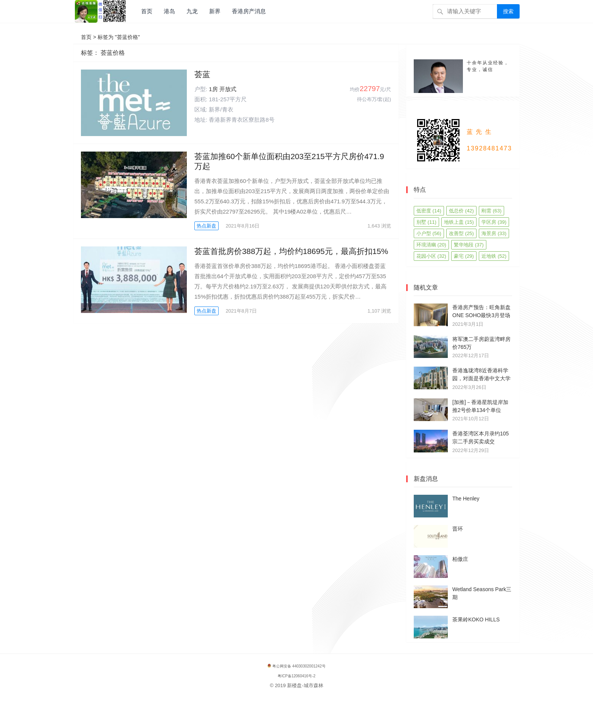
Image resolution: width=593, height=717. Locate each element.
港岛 (169, 11)
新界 (214, 11)
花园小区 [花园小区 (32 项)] (431, 256)
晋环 (457, 529)
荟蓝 (202, 74)
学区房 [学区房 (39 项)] (493, 222)
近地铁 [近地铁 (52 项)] (493, 256)
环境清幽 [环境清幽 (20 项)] (431, 245)
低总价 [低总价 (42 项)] (461, 211)
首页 (146, 11)
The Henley (466, 499)
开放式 (227, 89)
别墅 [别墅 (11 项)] (426, 222)
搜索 (508, 11)
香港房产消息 (249, 11)
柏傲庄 (460, 559)
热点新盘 (206, 226)
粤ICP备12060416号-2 (296, 676)
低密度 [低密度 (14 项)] (428, 211)
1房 (213, 89)
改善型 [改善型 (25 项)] (461, 233)
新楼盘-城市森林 (305, 685)
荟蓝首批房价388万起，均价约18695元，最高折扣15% (291, 251)
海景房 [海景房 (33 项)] (493, 233)
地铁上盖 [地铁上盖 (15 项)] (459, 222)
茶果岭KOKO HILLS (476, 619)
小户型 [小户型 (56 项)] (428, 233)
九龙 (192, 11)
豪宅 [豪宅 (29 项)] (464, 256)
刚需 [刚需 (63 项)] (491, 211)
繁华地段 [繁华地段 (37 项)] (469, 245)
